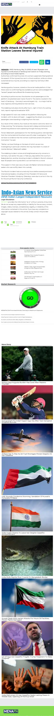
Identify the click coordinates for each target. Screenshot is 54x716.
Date (3, 64)
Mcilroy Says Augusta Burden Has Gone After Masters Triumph (24, 386)
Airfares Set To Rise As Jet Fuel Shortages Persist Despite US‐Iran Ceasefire (27, 456)
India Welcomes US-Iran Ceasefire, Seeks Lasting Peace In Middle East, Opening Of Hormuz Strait (25, 696)
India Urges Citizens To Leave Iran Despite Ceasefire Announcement (23, 535)
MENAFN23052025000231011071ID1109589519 (18, 186)
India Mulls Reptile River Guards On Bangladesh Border (25, 579)
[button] (27, 2)
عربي (23, 2)
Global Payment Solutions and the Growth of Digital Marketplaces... (17, 319)
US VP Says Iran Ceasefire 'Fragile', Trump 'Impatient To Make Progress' (27, 658)
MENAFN (5, 72)
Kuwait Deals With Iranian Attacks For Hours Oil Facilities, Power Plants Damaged (25, 620)
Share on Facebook (24, 64)
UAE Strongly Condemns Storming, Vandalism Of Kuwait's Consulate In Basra (26, 499)
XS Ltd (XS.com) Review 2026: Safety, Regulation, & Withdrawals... (16, 322)
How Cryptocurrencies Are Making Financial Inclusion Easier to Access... (18, 324)
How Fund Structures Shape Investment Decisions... (13, 317)
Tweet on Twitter (34, 64)
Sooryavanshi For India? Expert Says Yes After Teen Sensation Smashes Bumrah (27, 424)
